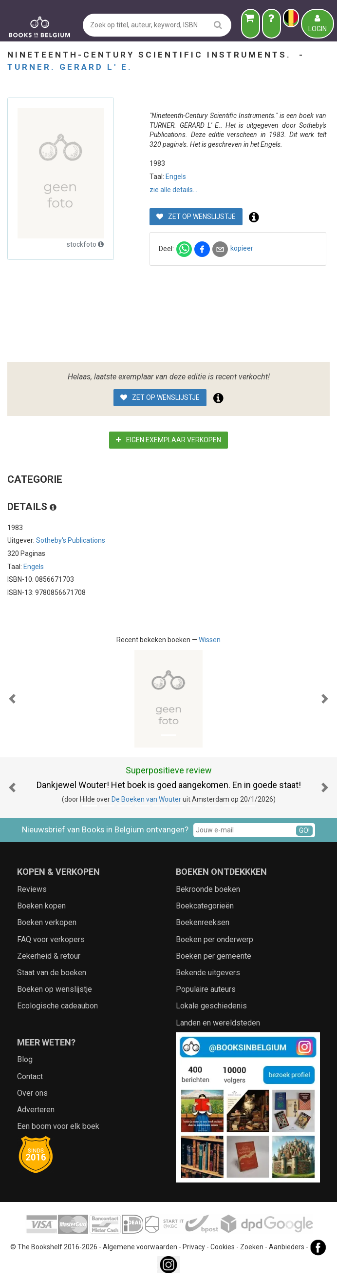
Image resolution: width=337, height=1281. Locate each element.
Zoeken (251, 1247)
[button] (12, 699)
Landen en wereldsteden (218, 1022)
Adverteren (36, 1109)
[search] (218, 24)
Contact (30, 1076)
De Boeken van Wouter (146, 799)
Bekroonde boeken (208, 889)
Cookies (222, 1247)
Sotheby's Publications (70, 540)
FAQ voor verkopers (51, 939)
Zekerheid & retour (48, 956)
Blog (25, 1059)
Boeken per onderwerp (214, 939)
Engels (176, 176)
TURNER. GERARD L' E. (69, 67)
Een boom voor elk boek (58, 1126)
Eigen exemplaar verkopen (168, 440)
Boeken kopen (41, 905)
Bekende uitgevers (208, 972)
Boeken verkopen (46, 922)
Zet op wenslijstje (196, 216)
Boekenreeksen (202, 922)
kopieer (241, 248)
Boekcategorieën (205, 905)
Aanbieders (286, 1247)
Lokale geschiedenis (211, 1005)
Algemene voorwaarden (140, 1247)
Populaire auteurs (206, 989)
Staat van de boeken (51, 972)
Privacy (194, 1247)
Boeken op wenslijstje (54, 989)
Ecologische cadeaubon (57, 1005)
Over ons (32, 1093)
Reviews (32, 889)
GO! (304, 830)
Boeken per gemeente (213, 956)
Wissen (210, 640)
